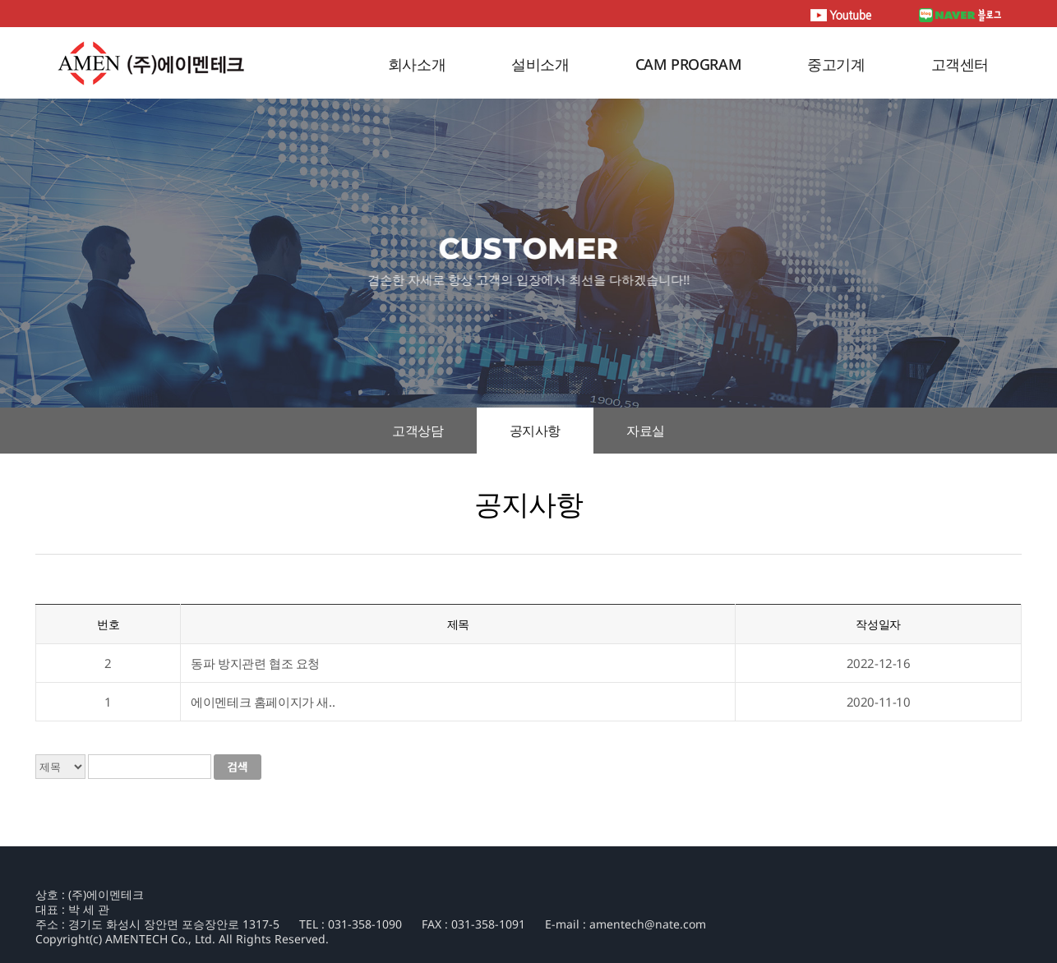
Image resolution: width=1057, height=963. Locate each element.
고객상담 (417, 431)
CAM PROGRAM (688, 64)
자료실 (645, 431)
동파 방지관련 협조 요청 (255, 663)
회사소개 (416, 64)
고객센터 (960, 64)
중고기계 (836, 64)
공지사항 (535, 431)
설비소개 (540, 64)
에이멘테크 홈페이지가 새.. (263, 701)
